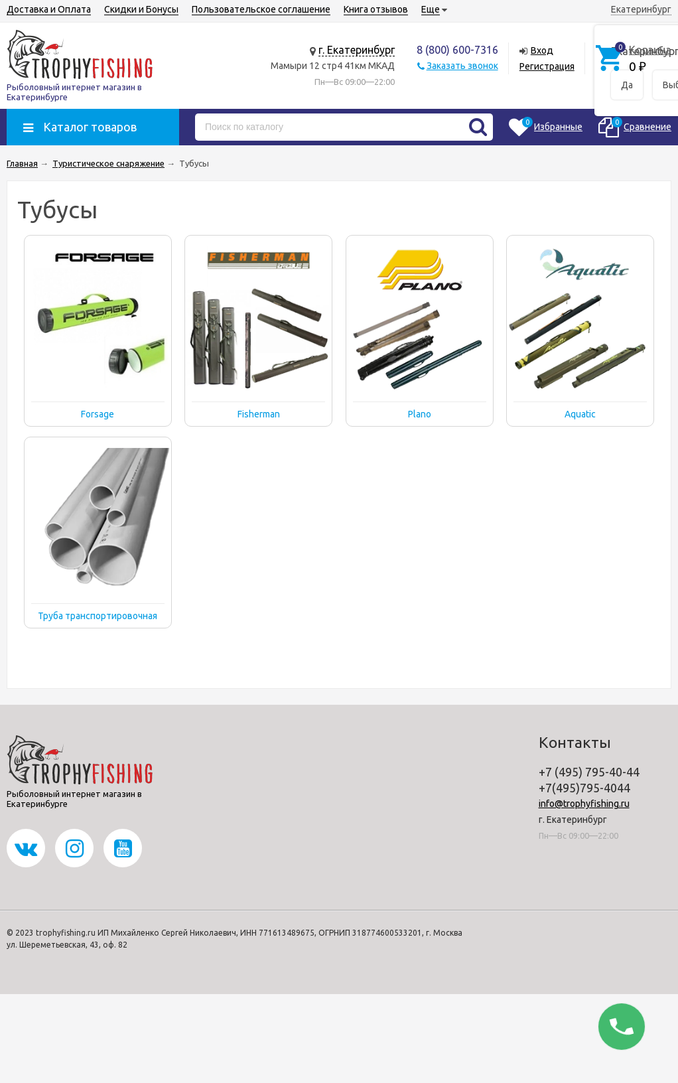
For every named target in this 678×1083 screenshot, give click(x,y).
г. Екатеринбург (356, 50)
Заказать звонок (462, 65)
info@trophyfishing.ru (584, 803)
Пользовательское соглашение (261, 9)
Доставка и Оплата (49, 9)
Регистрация (547, 66)
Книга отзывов (376, 9)
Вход (542, 50)
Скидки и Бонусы (141, 9)
